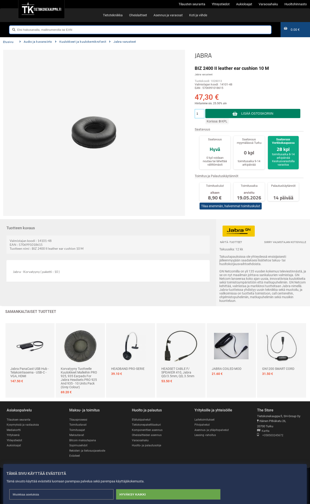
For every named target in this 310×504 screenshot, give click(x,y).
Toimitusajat (77, 430)
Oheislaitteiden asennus (147, 435)
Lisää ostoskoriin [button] (257, 113)
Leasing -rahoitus (205, 435)
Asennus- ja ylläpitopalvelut (212, 430)
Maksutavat (77, 435)
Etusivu (8, 42)
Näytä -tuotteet (231, 242)
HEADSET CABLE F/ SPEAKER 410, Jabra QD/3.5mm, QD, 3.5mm (177, 372)
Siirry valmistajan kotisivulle (285, 242)
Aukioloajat (14, 445)
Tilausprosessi (79, 419)
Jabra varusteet (122, 41)
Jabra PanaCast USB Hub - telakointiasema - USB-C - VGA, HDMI (29, 372)
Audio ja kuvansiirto (35, 41)
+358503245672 (270, 435)
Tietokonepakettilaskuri (147, 424)
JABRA (203, 55)
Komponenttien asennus (148, 430)
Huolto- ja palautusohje (147, 445)
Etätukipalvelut (141, 419)
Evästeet (75, 456)
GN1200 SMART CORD (278, 369)
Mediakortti (14, 430)
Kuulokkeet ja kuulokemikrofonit (80, 41)
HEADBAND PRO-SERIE (128, 369)
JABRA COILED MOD (226, 369)
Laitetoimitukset (205, 419)
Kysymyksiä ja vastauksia (23, 424)
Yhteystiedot (15, 440)
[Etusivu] (41, 9)
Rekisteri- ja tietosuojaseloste (88, 451)
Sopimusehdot (78, 445)
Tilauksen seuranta (19, 419)
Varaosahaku (140, 440)
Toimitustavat (78, 424)
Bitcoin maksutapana (83, 440)
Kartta (263, 431)
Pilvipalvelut (202, 424)
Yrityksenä (13, 435)
